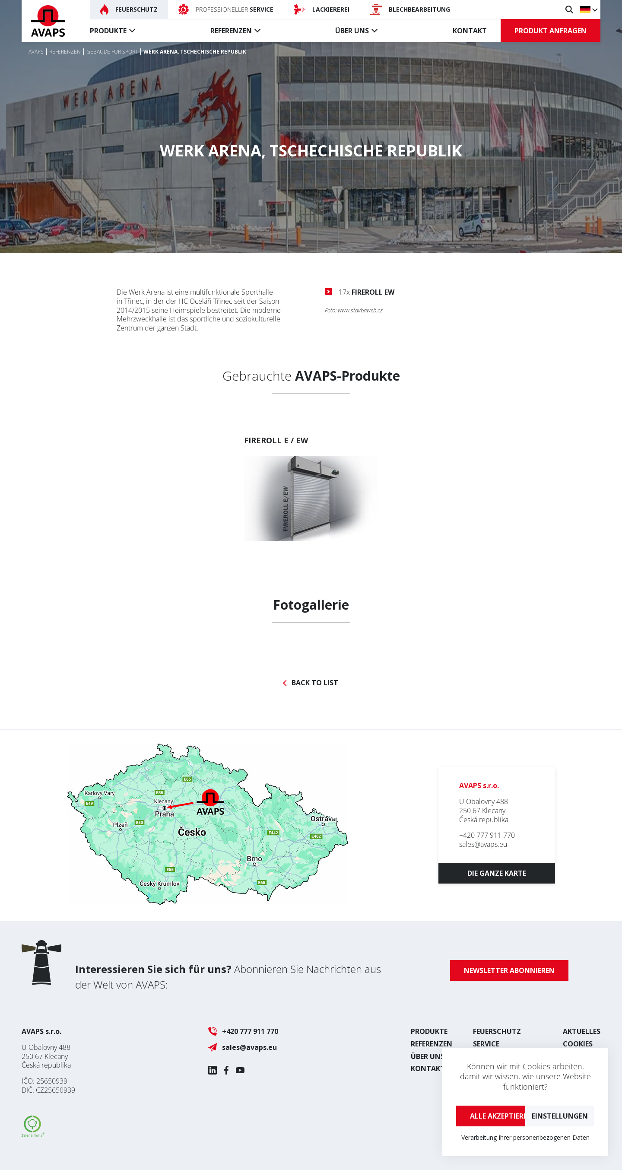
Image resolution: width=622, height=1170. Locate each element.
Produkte (108, 30)
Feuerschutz (497, 1031)
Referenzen (231, 30)
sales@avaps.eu (483, 844)
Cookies (578, 1044)
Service (486, 1044)
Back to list (315, 682)
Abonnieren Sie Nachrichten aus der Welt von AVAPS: (228, 977)
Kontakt (470, 30)
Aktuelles (581, 1031)
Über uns (352, 30)
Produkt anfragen (550, 30)
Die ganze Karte (496, 873)
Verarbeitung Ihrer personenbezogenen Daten (525, 1137)
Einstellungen (560, 1116)
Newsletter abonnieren (509, 970)
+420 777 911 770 (487, 835)
